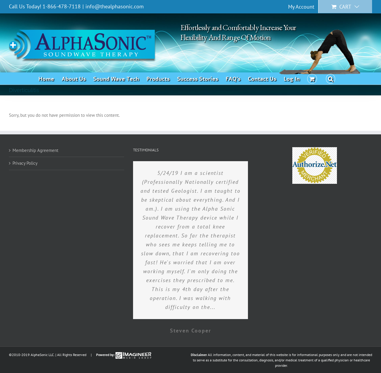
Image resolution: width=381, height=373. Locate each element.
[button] (330, 78)
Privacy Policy (25, 163)
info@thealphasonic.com (114, 6)
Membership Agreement (35, 150)
